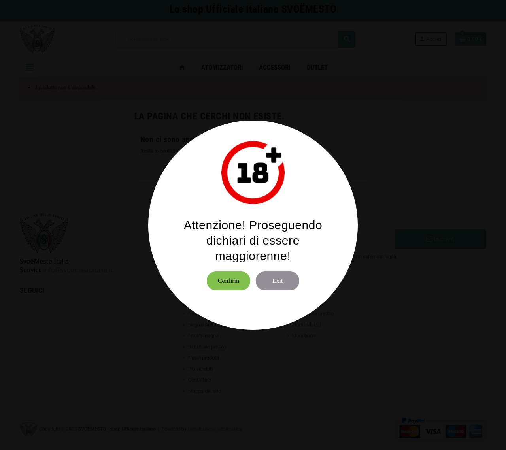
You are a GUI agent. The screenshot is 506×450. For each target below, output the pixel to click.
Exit (277, 280)
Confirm (228, 280)
